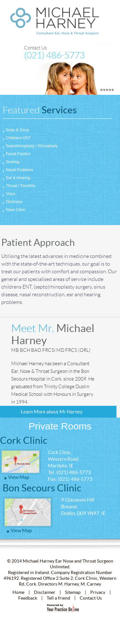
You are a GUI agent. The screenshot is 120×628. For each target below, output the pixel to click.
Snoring (11, 162)
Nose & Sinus (16, 130)
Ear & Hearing (16, 178)
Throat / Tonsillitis (19, 186)
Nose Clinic (14, 210)
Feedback (27, 598)
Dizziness (12, 202)
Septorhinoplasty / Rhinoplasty (30, 146)
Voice (9, 194)
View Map (18, 477)
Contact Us (35, 47)
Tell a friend (58, 598)
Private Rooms (60, 426)
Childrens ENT (17, 138)
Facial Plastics (17, 154)
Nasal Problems (18, 170)
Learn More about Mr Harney (52, 411)
